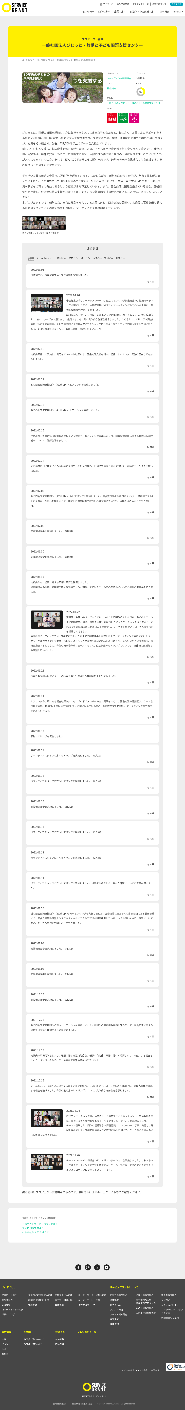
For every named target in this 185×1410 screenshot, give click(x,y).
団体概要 (164, 11)
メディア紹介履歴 (118, 1314)
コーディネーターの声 (12, 1309)
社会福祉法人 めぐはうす (35, 1232)
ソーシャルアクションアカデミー (172, 1311)
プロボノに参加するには (40, 1295)
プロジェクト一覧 (141, 4)
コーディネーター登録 (89, 1299)
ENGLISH (178, 11)
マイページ (127, 1370)
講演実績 (114, 1319)
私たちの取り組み (118, 1295)
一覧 (4, 1339)
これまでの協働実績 (146, 1312)
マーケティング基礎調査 (119, 78)
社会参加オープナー (88, 1304)
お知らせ (6, 1354)
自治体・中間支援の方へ (143, 11)
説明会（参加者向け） (39, 1299)
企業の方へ (120, 11)
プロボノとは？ (9, 1295)
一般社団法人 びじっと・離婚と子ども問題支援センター (134, 103)
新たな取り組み (169, 1295)
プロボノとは (9, 1287)
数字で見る (115, 1304)
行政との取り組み (145, 1307)
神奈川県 (111, 88)
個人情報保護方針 (59, 1403)
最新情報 (6, 1331)
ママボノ (165, 1299)
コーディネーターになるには (92, 1295)
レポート (6, 1349)
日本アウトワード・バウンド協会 (40, 1224)
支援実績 (6, 1304)
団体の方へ (104, 11)
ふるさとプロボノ (170, 1304)
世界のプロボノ (9, 1314)
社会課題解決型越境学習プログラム (146, 1301)
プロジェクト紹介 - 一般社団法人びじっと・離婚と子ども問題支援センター (69, 60)
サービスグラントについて (124, 1287)
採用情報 (114, 1324)
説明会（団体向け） (65, 1299)
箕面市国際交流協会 (33, 1228)
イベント (6, 1344)
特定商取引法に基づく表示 (82, 1403)
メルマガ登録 (123, 4)
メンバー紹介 (116, 1309)
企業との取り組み (145, 1295)
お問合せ (155, 1370)
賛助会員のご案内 (170, 1317)
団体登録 (59, 1304)
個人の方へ (88, 11)
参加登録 (32, 1304)
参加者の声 (7, 1299)
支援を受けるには (63, 1295)
